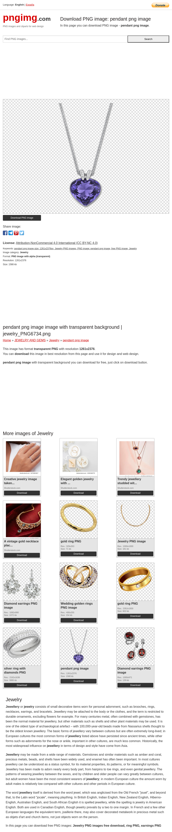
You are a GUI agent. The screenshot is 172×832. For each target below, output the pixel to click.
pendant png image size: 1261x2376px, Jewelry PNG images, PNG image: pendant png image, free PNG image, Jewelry (75, 248)
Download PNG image (22, 217)
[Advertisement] (86, 72)
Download (22, 493)
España (30, 4)
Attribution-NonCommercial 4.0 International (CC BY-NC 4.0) (57, 243)
